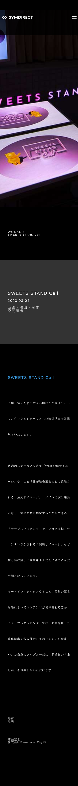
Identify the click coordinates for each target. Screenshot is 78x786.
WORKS (15, 231)
